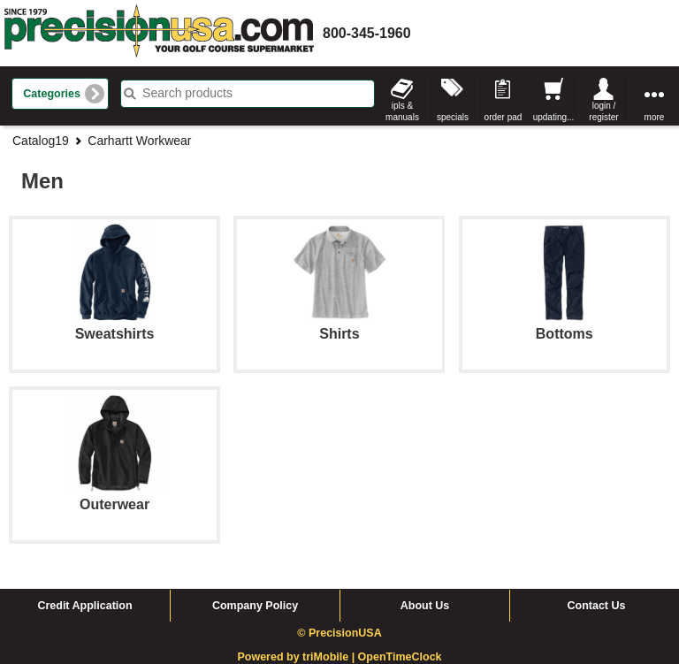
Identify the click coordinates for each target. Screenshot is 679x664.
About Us (425, 605)
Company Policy (255, 605)
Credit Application (84, 605)
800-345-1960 (367, 33)
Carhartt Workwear (139, 141)
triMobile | (330, 657)
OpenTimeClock (400, 657)
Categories (51, 94)
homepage (159, 33)
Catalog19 (40, 141)
